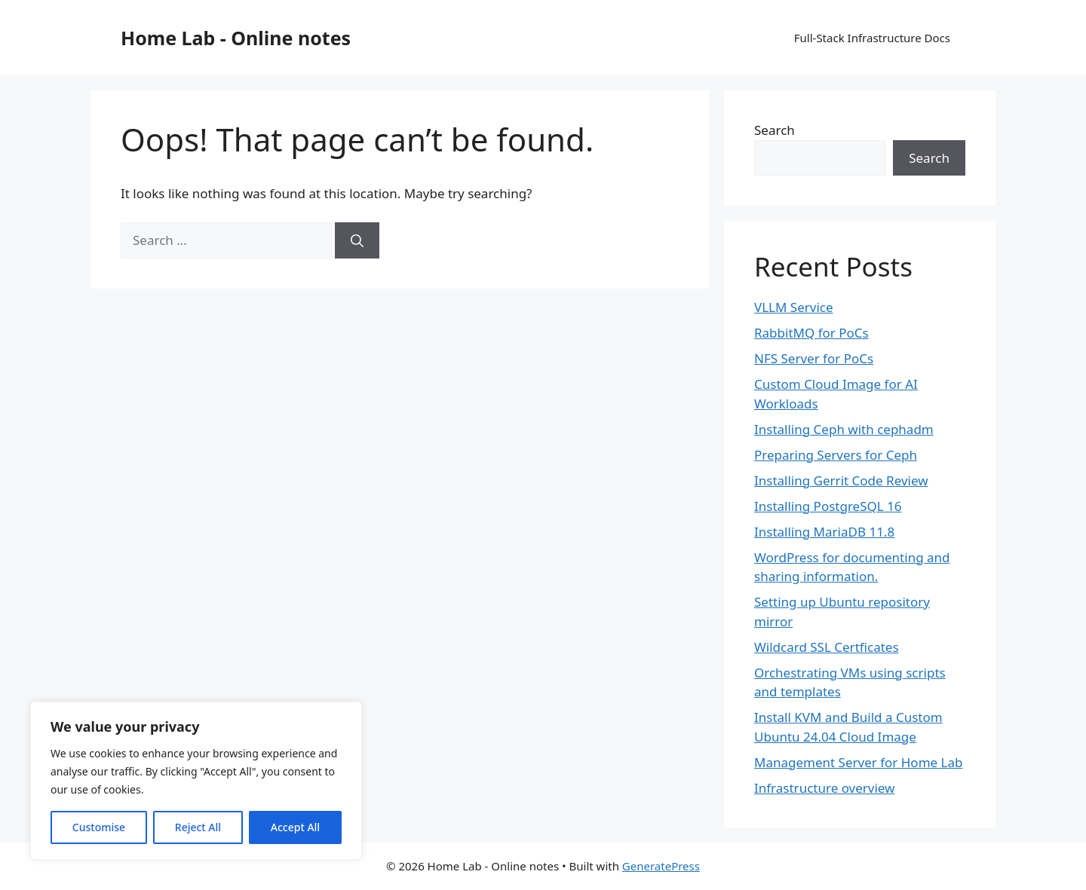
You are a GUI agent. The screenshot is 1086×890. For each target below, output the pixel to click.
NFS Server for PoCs (813, 358)
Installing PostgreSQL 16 (828, 506)
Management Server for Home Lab (858, 762)
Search (774, 130)
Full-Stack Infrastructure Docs (872, 37)
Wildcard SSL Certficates (826, 647)
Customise (98, 827)
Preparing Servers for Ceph (835, 454)
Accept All (295, 827)
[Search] (357, 240)
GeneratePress (661, 865)
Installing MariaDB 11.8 (824, 531)
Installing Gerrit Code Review (841, 480)
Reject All (198, 827)
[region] (196, 781)
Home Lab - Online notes (236, 37)
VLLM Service (793, 307)
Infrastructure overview (824, 788)
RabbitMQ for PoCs (811, 332)
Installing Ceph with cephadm (844, 429)
